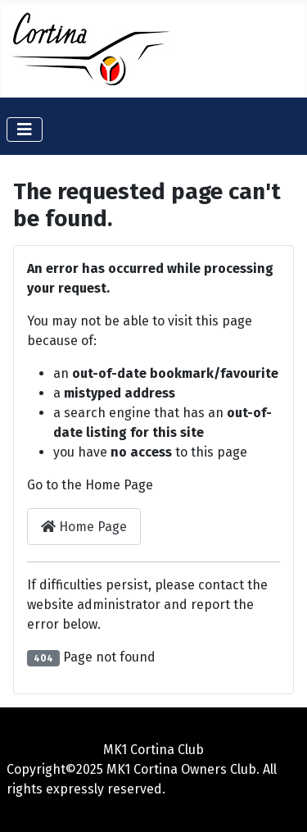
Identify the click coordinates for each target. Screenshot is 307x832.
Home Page (84, 526)
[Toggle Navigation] (25, 129)
